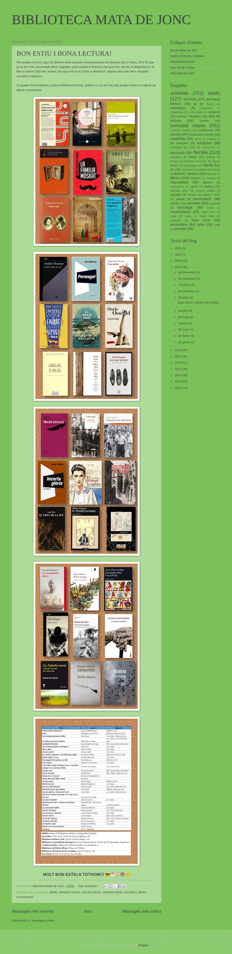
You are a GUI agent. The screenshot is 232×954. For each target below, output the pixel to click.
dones (198, 139)
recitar (210, 208)
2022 (178, 248)
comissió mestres (180, 130)
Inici (88, 911)
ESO (192, 147)
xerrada (180, 229)
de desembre (187, 272)
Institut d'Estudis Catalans (187, 56)
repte (173, 216)
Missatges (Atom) (43, 920)
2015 (178, 369)
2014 (178, 375)
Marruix (208, 182)
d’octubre (184, 284)
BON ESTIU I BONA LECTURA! (64, 53)
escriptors (130, 892)
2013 (178, 381)
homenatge (190, 165)
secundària (179, 224)
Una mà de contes (182, 67)
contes (175, 134)
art (195, 104)
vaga (217, 224)
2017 (178, 356)
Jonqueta (186, 169)
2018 (178, 350)
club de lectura (91, 892)
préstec (175, 203)
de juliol (183, 297)
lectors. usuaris (186, 173)
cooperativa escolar (201, 134)
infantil (208, 165)
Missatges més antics (141, 911)
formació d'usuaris (196, 161)
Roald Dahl (207, 216)
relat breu (208, 212)
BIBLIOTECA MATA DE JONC (101, 19)
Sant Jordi (200, 220)
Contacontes (205, 130)
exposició (177, 153)
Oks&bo (192, 194)
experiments (209, 147)
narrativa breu (179, 190)
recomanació (25, 897)
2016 (178, 362)
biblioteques (178, 108)
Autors (210, 104)
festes (193, 157)
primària (193, 203)
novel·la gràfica (205, 190)
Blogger (143, 945)
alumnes (189, 99)
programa (214, 203)
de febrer (184, 336)
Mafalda (195, 178)
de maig (183, 317)
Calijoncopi (176, 112)
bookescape (206, 108)
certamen (214, 112)
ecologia (211, 139)
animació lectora (69, 892)
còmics (204, 120)
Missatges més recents (32, 911)
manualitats (179, 182)
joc (172, 169)
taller (201, 224)
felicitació (175, 157)
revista (188, 216)
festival (211, 157)
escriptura (176, 147)
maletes (211, 178)
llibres (142, 892)
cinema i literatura (189, 116)
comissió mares (112, 892)
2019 (178, 267)
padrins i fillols (211, 194)
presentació (202, 199)
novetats (175, 194)
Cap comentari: (88, 886)
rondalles (175, 220)
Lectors (216, 169)
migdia (194, 186)
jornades (202, 169)
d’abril (182, 323)
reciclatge (184, 207)
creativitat (177, 139)
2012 (178, 387)
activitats (179, 93)
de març (184, 329)
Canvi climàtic (195, 112)
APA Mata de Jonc (182, 73)
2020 (178, 260)
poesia (180, 199)
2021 (178, 254)
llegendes (212, 174)
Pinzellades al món (182, 61)
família (201, 152)
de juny (183, 310)
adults (53, 892)
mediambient (177, 186)
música (208, 186)
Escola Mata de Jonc (184, 50)
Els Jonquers (179, 143)
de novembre (187, 278)
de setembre (186, 291)
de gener (184, 342)
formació (174, 161)
